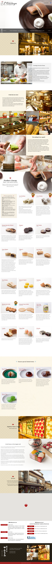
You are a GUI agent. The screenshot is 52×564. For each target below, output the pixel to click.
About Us (4, 30)
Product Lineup (17, 30)
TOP (1, 30)
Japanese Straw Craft (37, 30)
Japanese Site (46, 2)
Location (49, 30)
